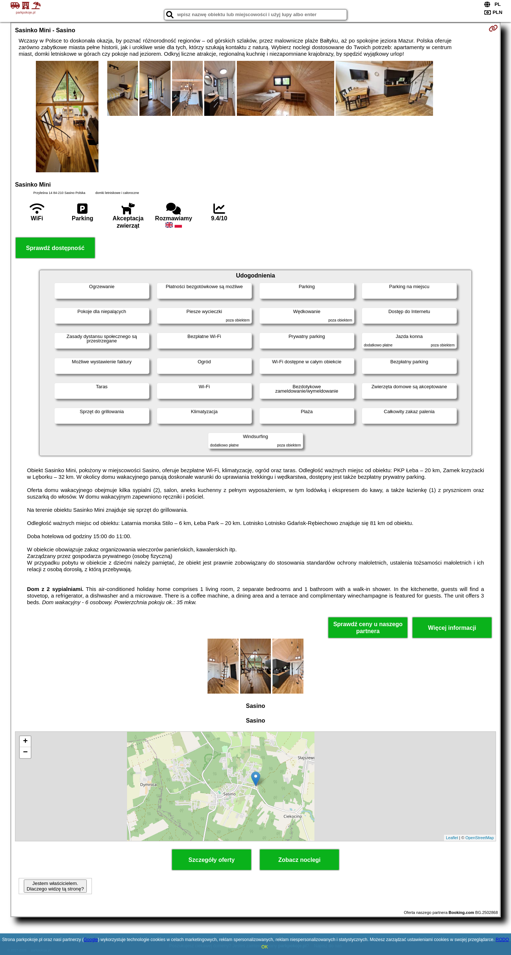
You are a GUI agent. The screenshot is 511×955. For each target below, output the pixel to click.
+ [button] (25, 741)
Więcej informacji (452, 628)
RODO (502, 939)
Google (90, 939)
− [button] (25, 752)
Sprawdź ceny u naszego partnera (367, 627)
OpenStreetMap (479, 837)
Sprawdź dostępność (55, 248)
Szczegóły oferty (212, 860)
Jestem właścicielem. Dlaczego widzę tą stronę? (55, 886)
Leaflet (452, 837)
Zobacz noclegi (299, 860)
